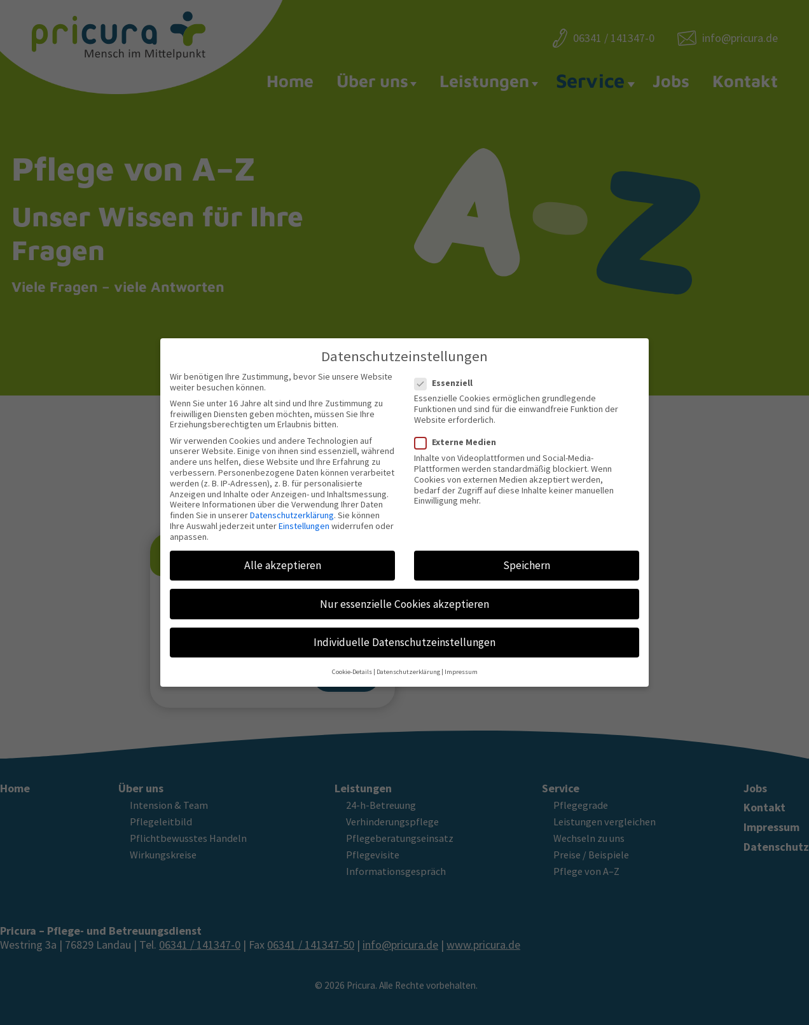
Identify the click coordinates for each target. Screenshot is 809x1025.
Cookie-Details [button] (352, 662)
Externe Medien (459, 432)
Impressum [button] (461, 662)
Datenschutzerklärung (292, 505)
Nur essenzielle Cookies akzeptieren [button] (404, 594)
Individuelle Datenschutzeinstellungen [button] (404, 632)
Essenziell (447, 373)
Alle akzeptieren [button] (282, 555)
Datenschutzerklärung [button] (408, 662)
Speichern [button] (526, 555)
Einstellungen (304, 515)
